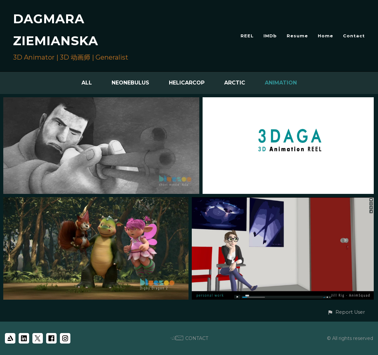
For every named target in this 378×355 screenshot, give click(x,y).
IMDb (270, 35)
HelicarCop (187, 83)
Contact (354, 35)
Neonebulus (130, 83)
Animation (281, 83)
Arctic (234, 83)
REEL (247, 35)
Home (325, 35)
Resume (297, 35)
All (86, 83)
